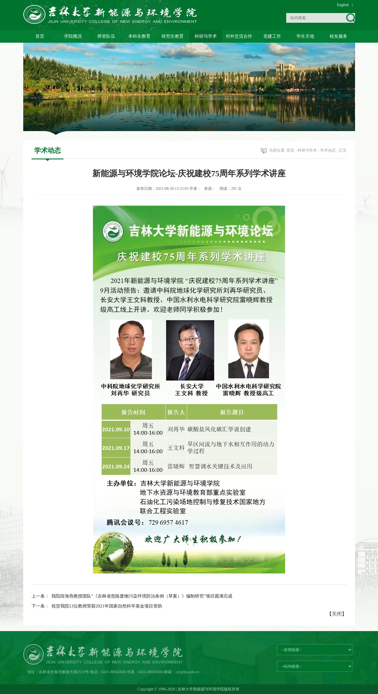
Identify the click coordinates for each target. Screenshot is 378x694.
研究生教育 (172, 36)
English (343, 5)
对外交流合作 (239, 36)
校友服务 (338, 36)
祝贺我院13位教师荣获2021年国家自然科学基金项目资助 (106, 606)
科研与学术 (206, 36)
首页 (39, 36)
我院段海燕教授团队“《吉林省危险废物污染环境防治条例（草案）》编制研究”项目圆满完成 (141, 596)
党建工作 (272, 36)
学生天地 (305, 36)
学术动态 (328, 150)
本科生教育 (139, 36)
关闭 (337, 614)
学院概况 (73, 36)
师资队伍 (106, 36)
